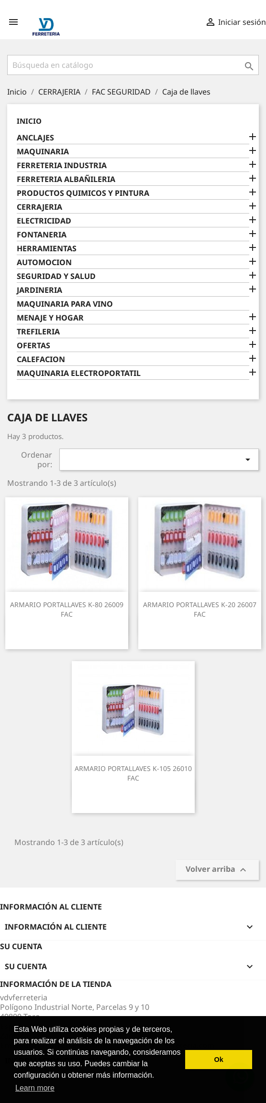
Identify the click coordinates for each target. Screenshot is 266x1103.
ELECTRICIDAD (44, 221)
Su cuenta (21, 946)
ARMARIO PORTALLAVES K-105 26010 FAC (133, 773)
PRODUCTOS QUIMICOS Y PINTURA (83, 193)
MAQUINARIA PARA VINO (65, 304)
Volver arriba (217, 870)
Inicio (29, 121)
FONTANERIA (41, 235)
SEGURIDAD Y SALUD (56, 276)
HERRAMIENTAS (47, 249)
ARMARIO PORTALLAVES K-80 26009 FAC (66, 609)
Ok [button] (218, 1059)
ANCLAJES (35, 138)
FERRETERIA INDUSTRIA (62, 166)
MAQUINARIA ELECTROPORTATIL (79, 373)
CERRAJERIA (39, 207)
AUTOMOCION (44, 262)
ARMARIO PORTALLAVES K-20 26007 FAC (199, 609)
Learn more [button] (35, 1088)
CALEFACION (41, 359)
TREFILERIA (38, 332)
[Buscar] (133, 65)
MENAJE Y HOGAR (50, 318)
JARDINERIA (39, 290)
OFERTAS (33, 346)
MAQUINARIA (43, 152)
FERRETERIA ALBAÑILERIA (66, 179)
